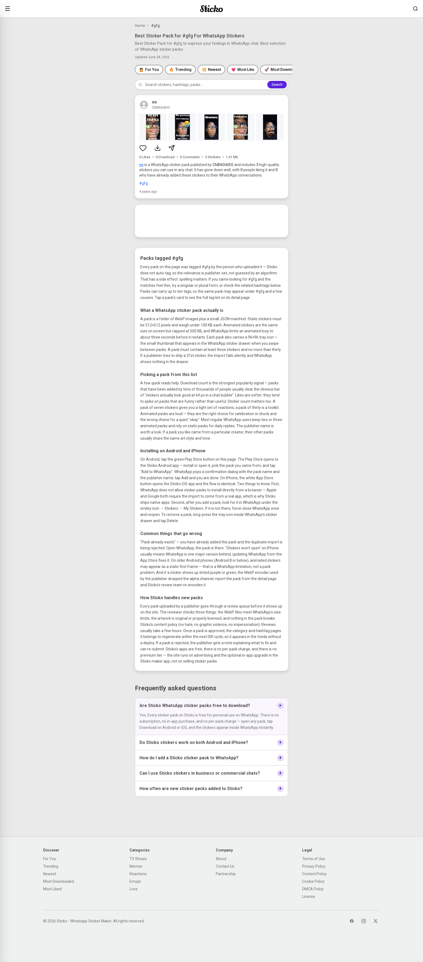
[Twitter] (375, 921)
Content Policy (314, 874)
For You (49, 859)
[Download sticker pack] (157, 148)
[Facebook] (351, 921)
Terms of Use (313, 859)
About (221, 859)
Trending (50, 866)
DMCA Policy (313, 889)
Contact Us (225, 866)
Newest (49, 874)
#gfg (143, 183)
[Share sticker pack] (171, 148)
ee (141, 165)
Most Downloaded (58, 881)
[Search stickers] (415, 8)
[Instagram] (363, 921)
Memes (135, 866)
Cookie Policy (313, 881)
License (308, 896)
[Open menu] (7, 8)
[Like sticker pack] (143, 148)
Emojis (135, 881)
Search (277, 85)
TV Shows (138, 859)
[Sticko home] (211, 9)
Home (140, 25)
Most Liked (52, 889)
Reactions (137, 874)
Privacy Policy (313, 866)
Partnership (226, 874)
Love (133, 889)
